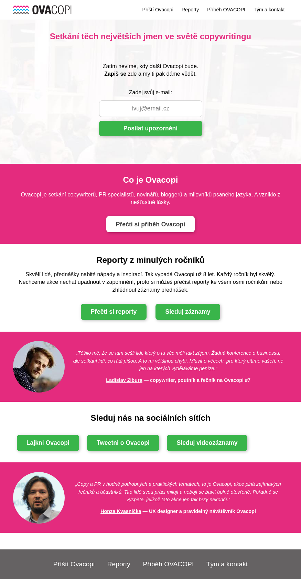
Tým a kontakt (269, 9)
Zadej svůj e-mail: (150, 92)
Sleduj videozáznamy (207, 442)
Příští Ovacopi (157, 9)
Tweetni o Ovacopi (123, 442)
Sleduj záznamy (188, 311)
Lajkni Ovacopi (47, 442)
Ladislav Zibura (124, 380)
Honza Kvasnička (120, 511)
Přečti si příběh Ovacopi (150, 224)
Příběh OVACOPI (226, 9)
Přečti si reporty (113, 311)
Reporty (190, 9)
